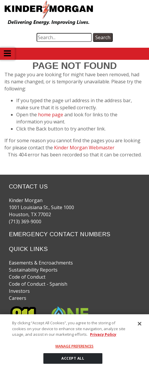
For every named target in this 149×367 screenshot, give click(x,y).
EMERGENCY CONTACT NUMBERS (59, 234)
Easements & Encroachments (41, 262)
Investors (19, 291)
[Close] (139, 325)
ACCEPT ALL (72, 360)
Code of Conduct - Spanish (38, 284)
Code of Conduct (27, 277)
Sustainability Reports (33, 270)
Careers (17, 298)
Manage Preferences (74, 348)
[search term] (64, 37)
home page (51, 114)
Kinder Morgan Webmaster (84, 147)
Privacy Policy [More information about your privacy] (103, 336)
